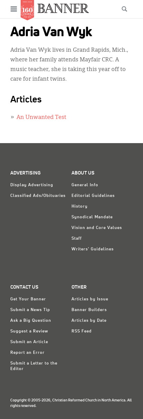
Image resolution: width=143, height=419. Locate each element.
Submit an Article (29, 342)
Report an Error (27, 353)
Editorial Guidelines (93, 196)
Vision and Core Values (97, 228)
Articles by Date (89, 321)
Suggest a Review (29, 331)
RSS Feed (82, 331)
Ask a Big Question (30, 321)
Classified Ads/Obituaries (38, 196)
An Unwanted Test (41, 117)
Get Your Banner (28, 299)
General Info (85, 185)
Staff (77, 239)
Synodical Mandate (92, 217)
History (80, 206)
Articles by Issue (90, 299)
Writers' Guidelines (93, 249)
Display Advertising (31, 185)
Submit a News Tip (30, 310)
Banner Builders (89, 310)
